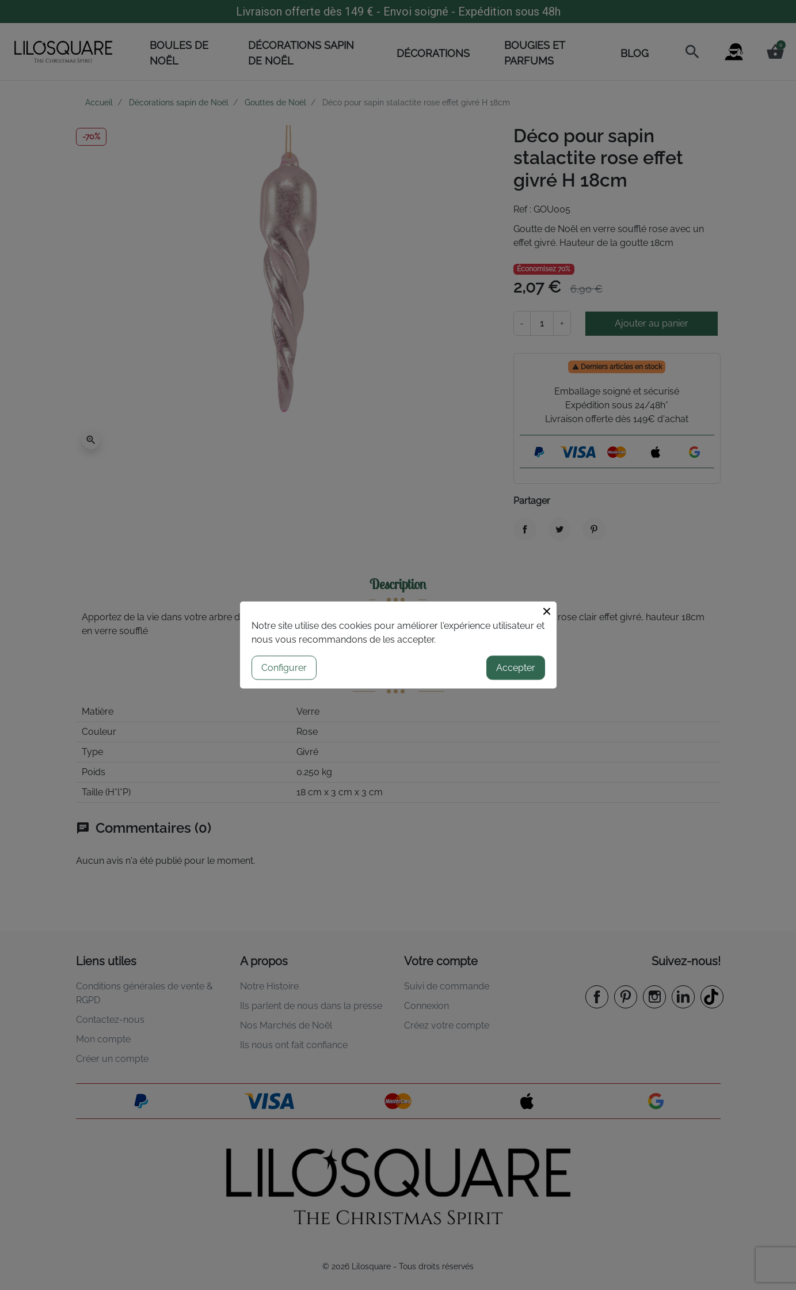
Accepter (515, 667)
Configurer (284, 667)
